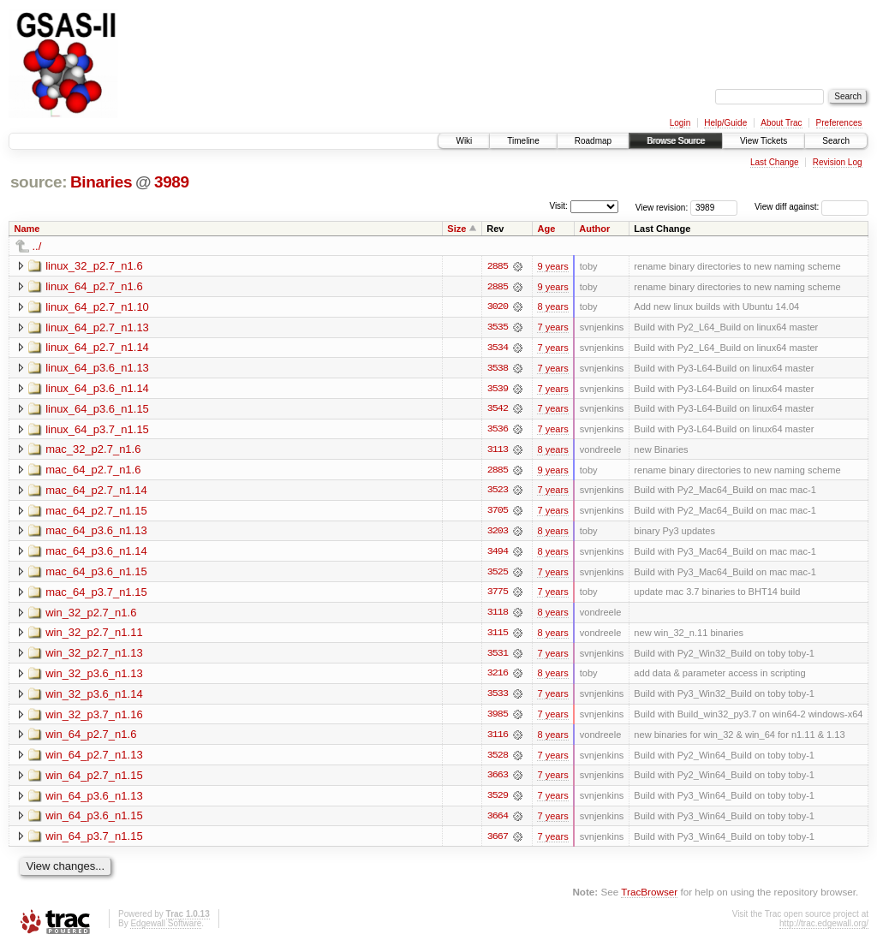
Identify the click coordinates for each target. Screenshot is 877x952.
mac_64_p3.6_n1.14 (96, 553)
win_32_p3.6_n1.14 (94, 697)
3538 (497, 369)
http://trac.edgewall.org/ (823, 928)
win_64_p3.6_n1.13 (94, 800)
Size (456, 228)
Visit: (558, 206)
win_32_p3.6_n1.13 (94, 676)
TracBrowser (649, 896)
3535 (497, 328)
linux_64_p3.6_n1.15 (97, 409)
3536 (497, 430)
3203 (497, 533)
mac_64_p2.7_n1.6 (92, 471)
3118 (497, 615)
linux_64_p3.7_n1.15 (97, 430)
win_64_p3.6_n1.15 (94, 820)
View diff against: (811, 206)
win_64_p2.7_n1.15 (94, 779)
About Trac (781, 123)
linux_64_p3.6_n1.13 (97, 368)
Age (546, 228)
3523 (497, 492)
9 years (552, 266)
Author (594, 228)
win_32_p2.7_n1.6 (90, 615)
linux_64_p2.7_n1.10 (97, 306)
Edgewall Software (165, 928)
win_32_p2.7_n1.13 (94, 656)
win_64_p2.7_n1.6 (90, 738)
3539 (497, 389)
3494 (497, 554)
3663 (497, 780)
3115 (497, 636)
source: (38, 182)
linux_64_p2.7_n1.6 (94, 286)
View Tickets (763, 141)
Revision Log (837, 162)
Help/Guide (725, 123)
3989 (171, 182)
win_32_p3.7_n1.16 (94, 717)
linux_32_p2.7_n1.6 (94, 265)
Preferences (839, 123)
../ (37, 246)
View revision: (662, 206)
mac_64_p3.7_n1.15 (96, 594)
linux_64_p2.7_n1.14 (97, 348)
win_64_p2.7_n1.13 (94, 759)
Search (836, 141)
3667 (497, 841)
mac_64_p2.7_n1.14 (96, 491)
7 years (552, 328)
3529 (497, 800)
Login (680, 123)
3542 (497, 410)
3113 (497, 451)
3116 (497, 739)
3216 (497, 677)
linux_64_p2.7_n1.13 (97, 327)
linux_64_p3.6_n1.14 (97, 389)
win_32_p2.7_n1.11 (94, 635)
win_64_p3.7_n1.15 (94, 841)
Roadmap (593, 141)
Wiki (464, 141)
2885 (497, 266)
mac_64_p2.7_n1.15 (96, 512)
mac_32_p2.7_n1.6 (92, 450)
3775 (497, 595)
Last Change (774, 162)
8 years (552, 307)
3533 (497, 698)
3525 (497, 574)
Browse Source (676, 141)
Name (27, 228)
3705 (497, 513)
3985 (497, 718)
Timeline (523, 141)
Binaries (101, 182)
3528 (497, 759)
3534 (497, 348)
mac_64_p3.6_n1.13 (96, 533)
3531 (497, 656)
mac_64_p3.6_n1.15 (96, 574)
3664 (497, 821)
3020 (497, 307)
